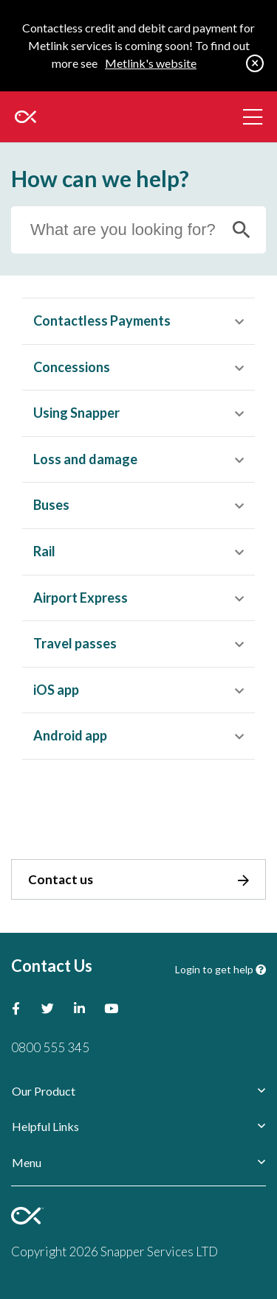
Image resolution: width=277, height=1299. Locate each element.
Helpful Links (45, 1126)
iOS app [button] (56, 690)
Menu (26, 1162)
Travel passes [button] (75, 643)
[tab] (138, 321)
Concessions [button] (71, 367)
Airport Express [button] (80, 597)
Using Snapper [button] (76, 413)
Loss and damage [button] (85, 459)
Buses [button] (51, 505)
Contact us (138, 879)
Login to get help (220, 969)
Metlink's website (150, 63)
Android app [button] (70, 735)
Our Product (43, 1091)
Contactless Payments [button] (102, 320)
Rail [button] (44, 551)
